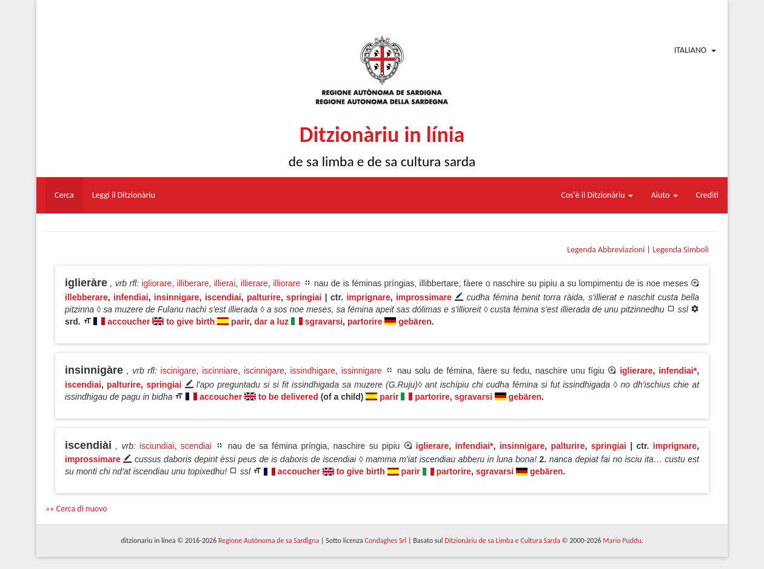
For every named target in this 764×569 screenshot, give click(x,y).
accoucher (128, 321)
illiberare (193, 283)
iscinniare (220, 370)
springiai (303, 297)
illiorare (286, 283)
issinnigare (361, 370)
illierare (254, 283)
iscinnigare (264, 370)
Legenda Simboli (680, 249)
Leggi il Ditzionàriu (123, 195)
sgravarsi (324, 321)
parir (240, 321)
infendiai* (677, 370)
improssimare (424, 297)
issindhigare (312, 370)
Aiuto (664, 195)
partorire (365, 321)
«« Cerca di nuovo (76, 508)
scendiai (196, 446)
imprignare (368, 297)
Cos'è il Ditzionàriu (596, 195)
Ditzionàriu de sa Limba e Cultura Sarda (502, 540)
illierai (225, 283)
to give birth (190, 321)
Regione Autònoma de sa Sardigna (268, 540)
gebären (414, 321)
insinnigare (176, 297)
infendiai (131, 297)
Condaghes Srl (385, 540)
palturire (264, 297)
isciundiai (157, 446)
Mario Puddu (622, 540)
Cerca (64, 195)
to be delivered (288, 397)
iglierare (636, 370)
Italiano (690, 50)
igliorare (156, 283)
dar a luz (271, 321)
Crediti (707, 195)
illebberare (86, 297)
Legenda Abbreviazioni (606, 249)
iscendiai (223, 297)
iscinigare (178, 370)
